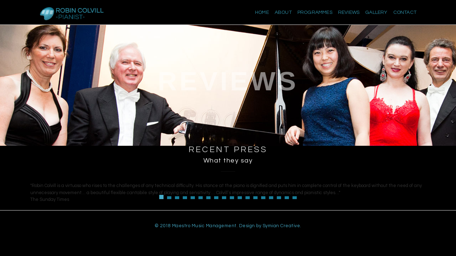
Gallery (376, 12)
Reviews (348, 12)
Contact (404, 12)
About (283, 12)
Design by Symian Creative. (270, 225)
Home (262, 12)
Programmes (314, 12)
